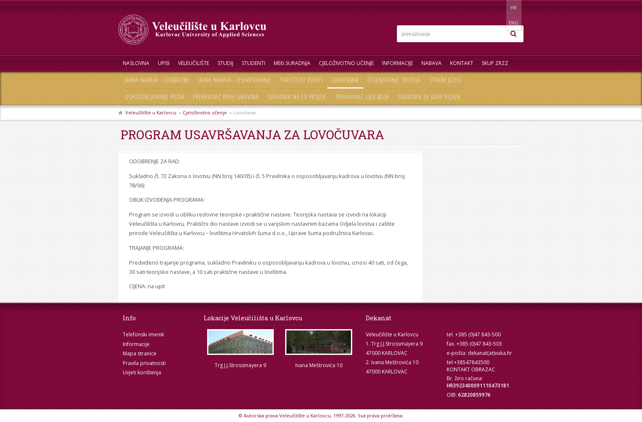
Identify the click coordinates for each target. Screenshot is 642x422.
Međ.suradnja (292, 63)
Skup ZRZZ (495, 63)
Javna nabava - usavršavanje (235, 80)
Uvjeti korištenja (142, 372)
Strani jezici (445, 80)
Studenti (253, 63)
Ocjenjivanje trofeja (394, 80)
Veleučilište (193, 63)
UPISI (164, 63)
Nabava (431, 63)
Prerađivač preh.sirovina (226, 97)
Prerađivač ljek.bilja (362, 97)
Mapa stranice (139, 353)
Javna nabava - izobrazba (157, 80)
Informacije (397, 63)
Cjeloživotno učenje (346, 63)
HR (497, 7)
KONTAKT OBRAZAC (471, 369)
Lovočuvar (345, 80)
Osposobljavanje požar (155, 97)
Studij (225, 63)
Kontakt (461, 63)
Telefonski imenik (143, 334)
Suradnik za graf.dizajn (429, 97)
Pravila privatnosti (144, 363)
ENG (515, 7)
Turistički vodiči (301, 80)
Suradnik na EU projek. (297, 97)
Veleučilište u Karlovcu (150, 112)
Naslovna (136, 63)
